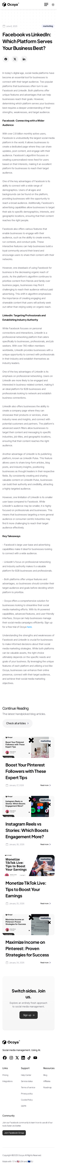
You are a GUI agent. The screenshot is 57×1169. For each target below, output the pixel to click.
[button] (46, 4)
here (29, 626)
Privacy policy (27, 1093)
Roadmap (47, 1087)
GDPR (23, 1106)
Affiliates (46, 1081)
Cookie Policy (27, 1099)
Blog (45, 1075)
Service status (27, 1081)
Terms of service (28, 1087)
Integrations (7, 1081)
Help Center (26, 1075)
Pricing (5, 1075)
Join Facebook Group (14, 1132)
